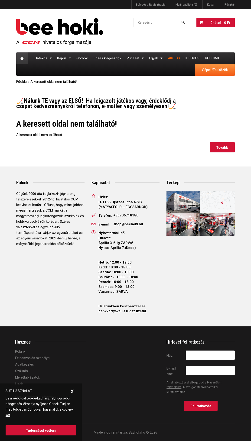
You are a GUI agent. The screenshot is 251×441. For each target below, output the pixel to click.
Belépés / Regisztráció (151, 4)
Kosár (211, 4)
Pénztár (230, 4)
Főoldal (21, 82)
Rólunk (20, 351)
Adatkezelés (24, 364)
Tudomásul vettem (41, 430)
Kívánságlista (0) (186, 4)
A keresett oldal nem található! (53, 82)
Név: (169, 356)
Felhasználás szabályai (32, 358)
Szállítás (21, 371)
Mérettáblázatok (27, 377)
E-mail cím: (171, 371)
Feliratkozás (200, 406)
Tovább (222, 147)
